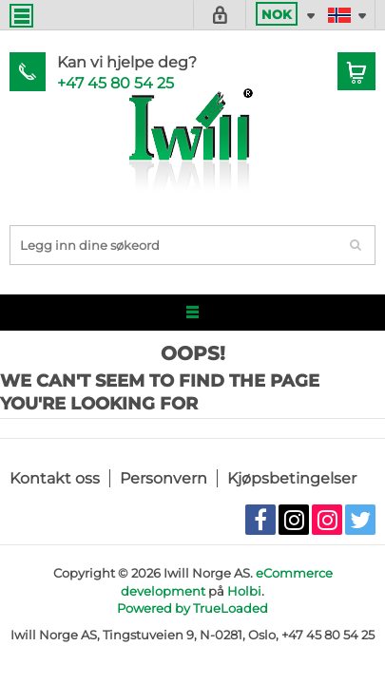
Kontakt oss (55, 478)
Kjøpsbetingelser (291, 478)
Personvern (163, 478)
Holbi (244, 590)
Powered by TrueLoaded (192, 608)
